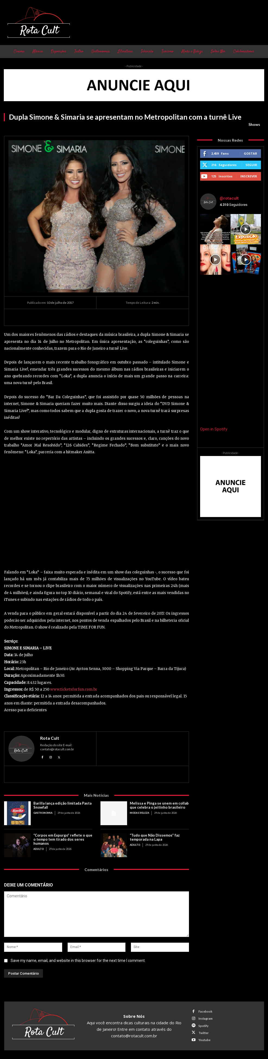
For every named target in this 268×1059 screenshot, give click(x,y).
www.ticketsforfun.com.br (73, 689)
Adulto (38, 848)
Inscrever (248, 176)
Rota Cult (49, 738)
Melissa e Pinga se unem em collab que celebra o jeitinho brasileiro (159, 805)
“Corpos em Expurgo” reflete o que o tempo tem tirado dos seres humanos (62, 839)
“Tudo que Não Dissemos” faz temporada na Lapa (155, 837)
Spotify (203, 1026)
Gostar (250, 153)
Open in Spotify (213, 429)
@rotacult (229, 198)
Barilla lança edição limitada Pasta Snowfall (62, 805)
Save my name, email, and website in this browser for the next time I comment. (78, 960)
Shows (254, 124)
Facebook (205, 1011)
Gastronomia (42, 812)
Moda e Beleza (139, 812)
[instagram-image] (215, 229)
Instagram (205, 1018)
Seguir (251, 165)
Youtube (204, 1040)
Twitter (203, 1033)
